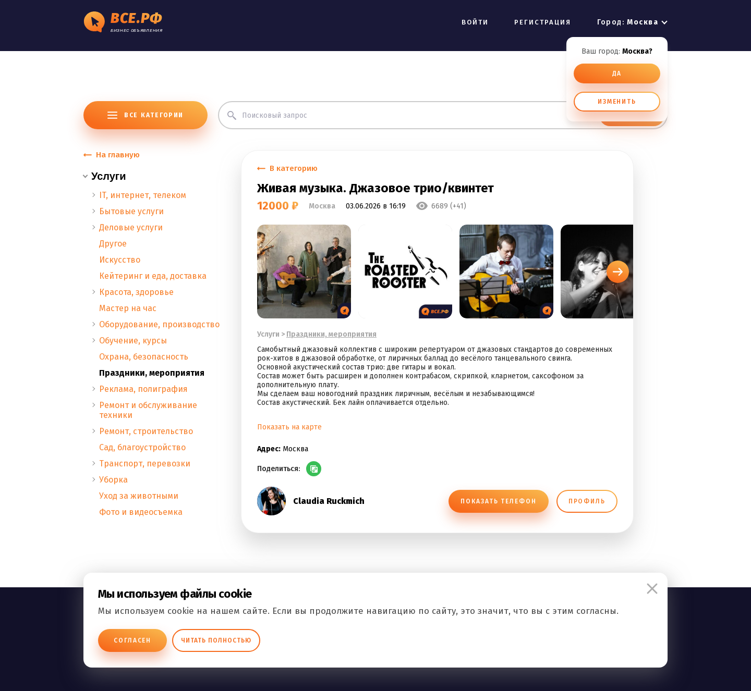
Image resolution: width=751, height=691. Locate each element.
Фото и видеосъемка (141, 512)
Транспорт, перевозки (144, 463)
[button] (618, 272)
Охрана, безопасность (143, 357)
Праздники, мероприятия (151, 373)
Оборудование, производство (159, 324)
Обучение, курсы (133, 341)
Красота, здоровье (136, 292)
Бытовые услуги (131, 211)
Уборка (113, 480)
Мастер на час (127, 308)
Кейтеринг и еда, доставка (153, 276)
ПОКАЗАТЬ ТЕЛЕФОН (498, 501)
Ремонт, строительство (146, 431)
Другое (113, 244)
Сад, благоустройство (142, 447)
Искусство (119, 260)
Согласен (132, 640)
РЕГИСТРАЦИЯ (543, 22)
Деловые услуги (131, 227)
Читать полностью (216, 640)
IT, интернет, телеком (142, 195)
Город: (627, 22)
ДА (617, 73)
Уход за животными (138, 496)
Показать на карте (289, 427)
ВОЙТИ (475, 22)
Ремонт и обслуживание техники (148, 410)
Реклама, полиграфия (143, 389)
